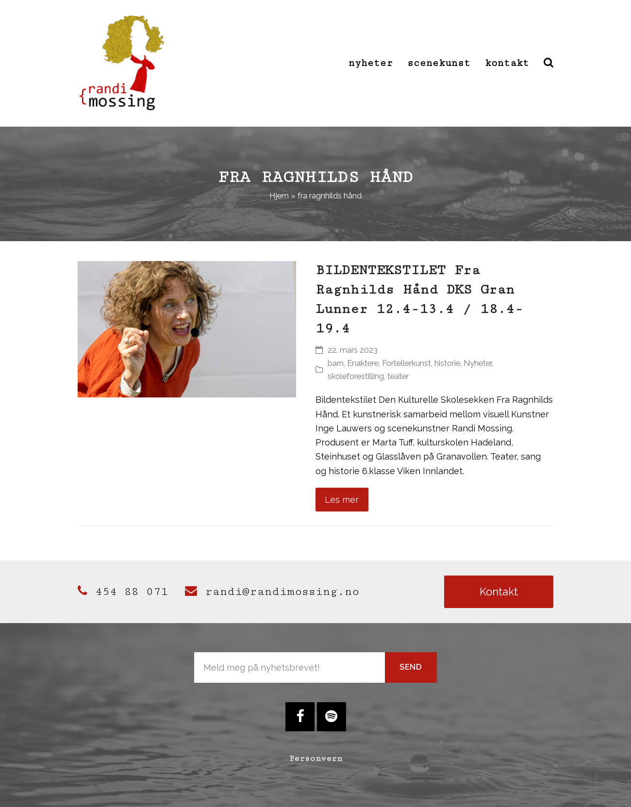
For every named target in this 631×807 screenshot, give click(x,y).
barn (336, 363)
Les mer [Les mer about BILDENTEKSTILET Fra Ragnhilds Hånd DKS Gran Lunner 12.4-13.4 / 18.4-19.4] (342, 499)
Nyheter (478, 363)
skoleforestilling (356, 376)
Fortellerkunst (406, 363)
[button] (548, 63)
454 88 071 (123, 591)
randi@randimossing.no (272, 591)
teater (398, 376)
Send (410, 667)
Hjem (279, 195)
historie (447, 363)
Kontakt (499, 591)
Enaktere (363, 363)
